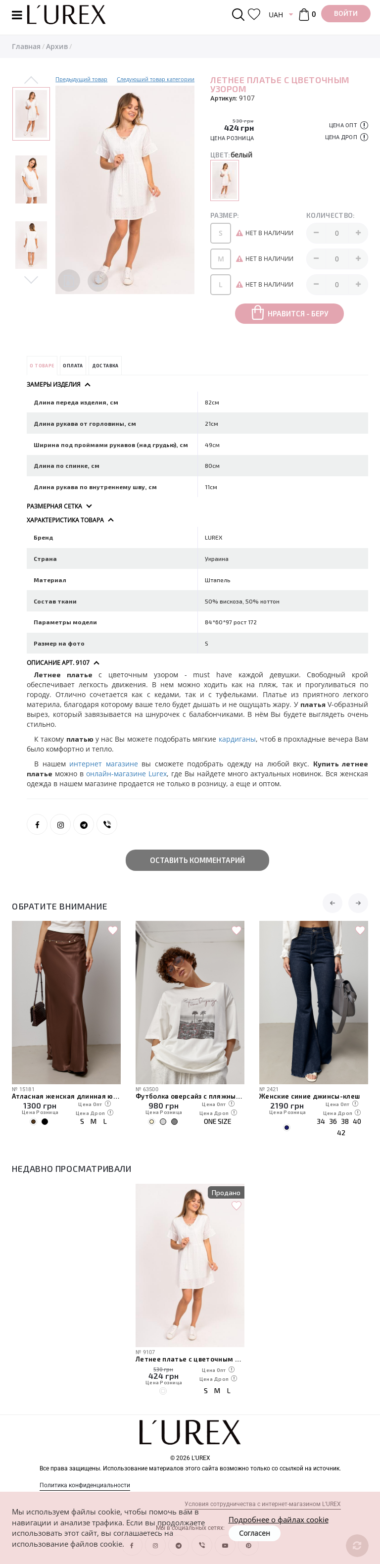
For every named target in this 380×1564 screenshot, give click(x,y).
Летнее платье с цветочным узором (190, 1359)
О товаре (42, 365)
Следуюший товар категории (155, 79)
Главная (26, 46)
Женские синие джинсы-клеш (309, 1096)
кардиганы (237, 739)
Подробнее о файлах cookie (279, 1519)
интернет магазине (103, 763)
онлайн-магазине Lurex (126, 773)
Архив (57, 46)
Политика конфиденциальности (85, 1485)
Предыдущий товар (81, 79)
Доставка (105, 365)
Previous (31, 80)
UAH (276, 14)
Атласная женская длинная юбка (66, 1096)
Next (31, 279)
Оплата (73, 365)
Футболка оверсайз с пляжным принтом (190, 1096)
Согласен (254, 1533)
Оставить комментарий (197, 860)
